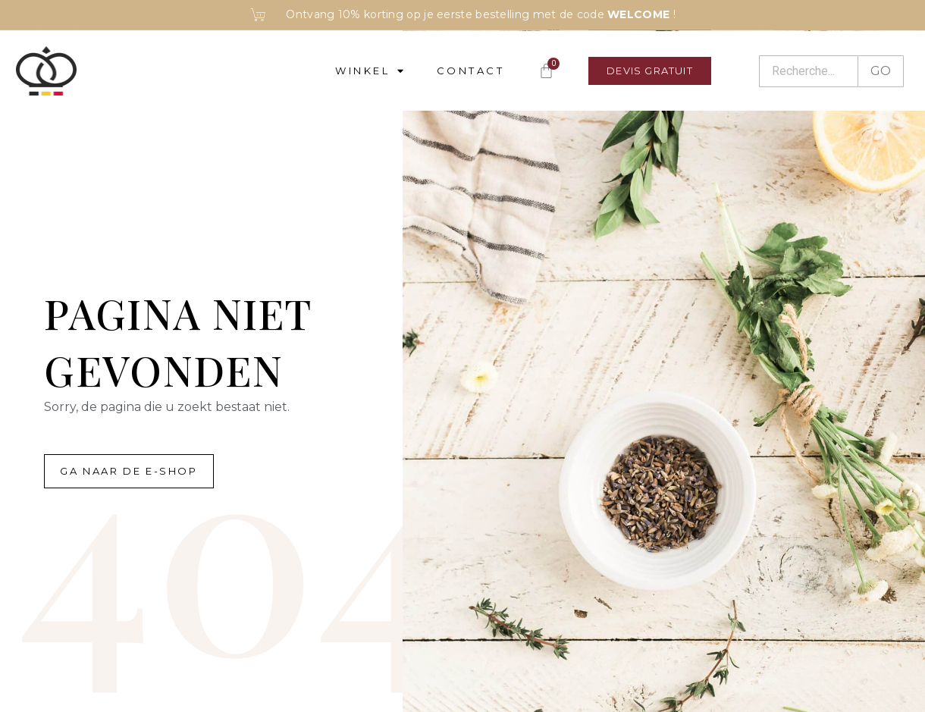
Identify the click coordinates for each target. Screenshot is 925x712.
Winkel (370, 70)
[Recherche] (808, 71)
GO (880, 71)
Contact (471, 70)
